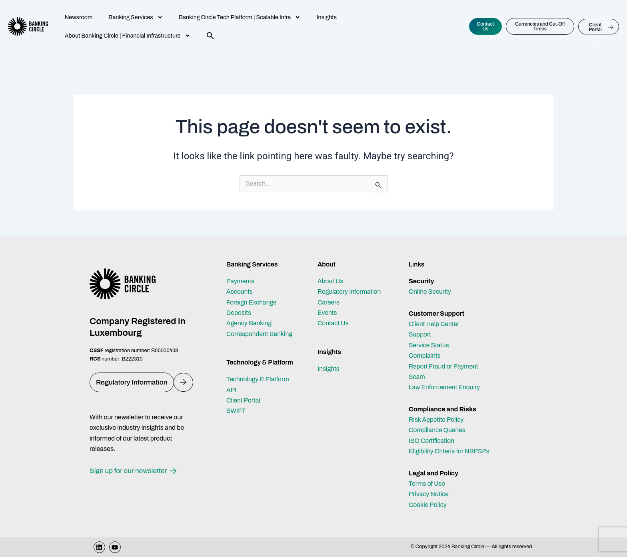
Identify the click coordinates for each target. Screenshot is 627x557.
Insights (327, 17)
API (231, 390)
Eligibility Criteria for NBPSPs (450, 451)
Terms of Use (427, 483)
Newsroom (79, 17)
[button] (210, 35)
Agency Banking (249, 323)
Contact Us (333, 323)
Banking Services (135, 17)
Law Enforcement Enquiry (445, 387)
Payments (240, 281)
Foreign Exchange (252, 302)
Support (420, 334)
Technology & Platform (258, 379)
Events (327, 312)
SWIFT (236, 410)
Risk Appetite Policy (437, 419)
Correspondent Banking (260, 334)
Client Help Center (435, 324)
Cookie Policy (428, 504)
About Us (330, 281)
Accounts (240, 291)
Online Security (430, 291)
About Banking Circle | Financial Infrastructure (127, 35)
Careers (328, 302)
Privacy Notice (429, 494)
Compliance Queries (438, 430)
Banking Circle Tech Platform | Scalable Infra (240, 17)
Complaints (425, 355)
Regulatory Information (349, 291)
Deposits (239, 312)
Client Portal (243, 400)
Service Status (429, 345)
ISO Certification (432, 440)
